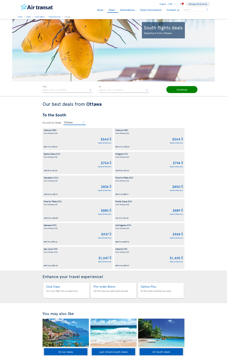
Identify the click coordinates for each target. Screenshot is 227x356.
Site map (47, 350)
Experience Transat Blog (126, 293)
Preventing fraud (86, 340)
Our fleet (47, 300)
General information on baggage (130, 348)
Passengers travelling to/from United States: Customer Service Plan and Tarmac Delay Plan (94, 316)
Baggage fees (49, 305)
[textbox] (68, 89)
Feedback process (51, 340)
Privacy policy (85, 290)
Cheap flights (121, 323)
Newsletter (120, 298)
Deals (111, 10)
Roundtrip (49, 123)
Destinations (127, 9)
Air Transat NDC (122, 338)
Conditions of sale (87, 285)
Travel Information (51, 295)
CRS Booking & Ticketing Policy (93, 329)
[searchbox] (196, 9)
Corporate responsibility (54, 310)
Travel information (150, 9)
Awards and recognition (53, 315)
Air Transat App (122, 288)
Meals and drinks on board (127, 343)
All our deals (65, 256)
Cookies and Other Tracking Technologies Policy (91, 297)
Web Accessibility (51, 345)
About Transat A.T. (51, 285)
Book (100, 9)
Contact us (173, 10)
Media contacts (122, 308)
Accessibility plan (50, 330)
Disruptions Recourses (89, 303)
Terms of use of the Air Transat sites (95, 308)
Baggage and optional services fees (95, 324)
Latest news (120, 333)
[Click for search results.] (207, 9)
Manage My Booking (198, 4)
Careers (46, 320)
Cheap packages (122, 328)
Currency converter (124, 318)
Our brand (47, 290)
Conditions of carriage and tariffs (94, 280)
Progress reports (50, 335)
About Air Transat (50, 280)
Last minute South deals (113, 256)
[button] (175, 89)
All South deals (161, 256)
